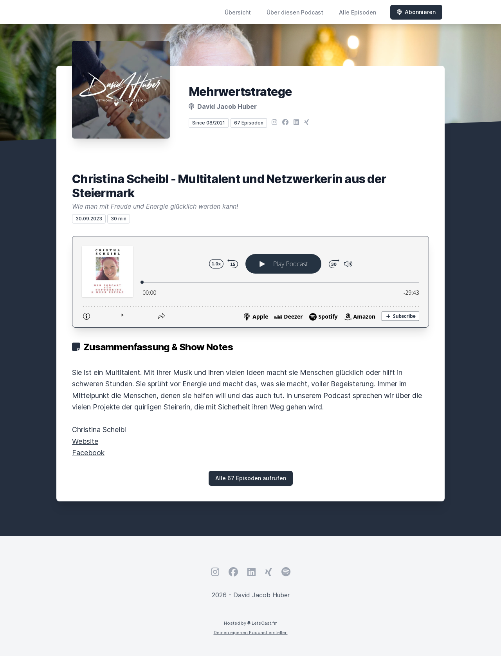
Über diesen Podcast (295, 12)
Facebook (88, 453)
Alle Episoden (357, 12)
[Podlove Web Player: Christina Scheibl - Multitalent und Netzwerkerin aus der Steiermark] (250, 281)
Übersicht (238, 12)
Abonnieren (416, 12)
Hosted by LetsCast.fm (251, 623)
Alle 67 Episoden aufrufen (250, 478)
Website (85, 441)
